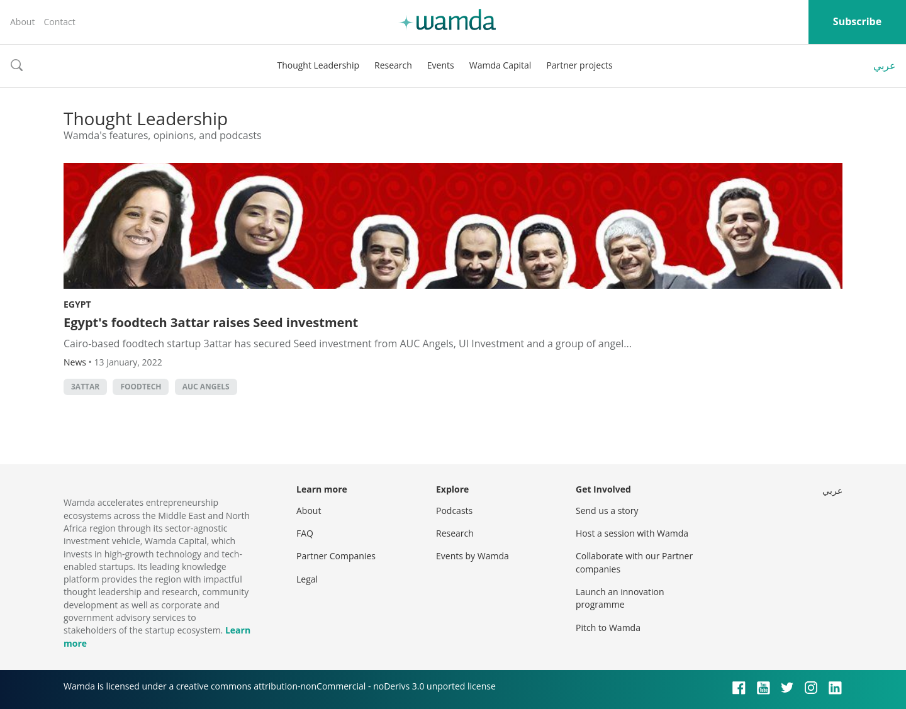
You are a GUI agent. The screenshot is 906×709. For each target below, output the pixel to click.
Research (393, 65)
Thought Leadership (318, 65)
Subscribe (857, 21)
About (22, 22)
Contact (59, 22)
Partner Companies (336, 556)
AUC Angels (206, 386)
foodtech (140, 386)
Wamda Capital (500, 65)
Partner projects (579, 65)
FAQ (304, 533)
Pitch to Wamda (608, 628)
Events (440, 65)
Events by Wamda (472, 556)
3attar (85, 386)
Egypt (77, 304)
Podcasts (454, 510)
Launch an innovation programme (620, 598)
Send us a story (607, 510)
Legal (307, 579)
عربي (884, 65)
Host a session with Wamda (632, 533)
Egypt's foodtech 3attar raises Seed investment (211, 322)
